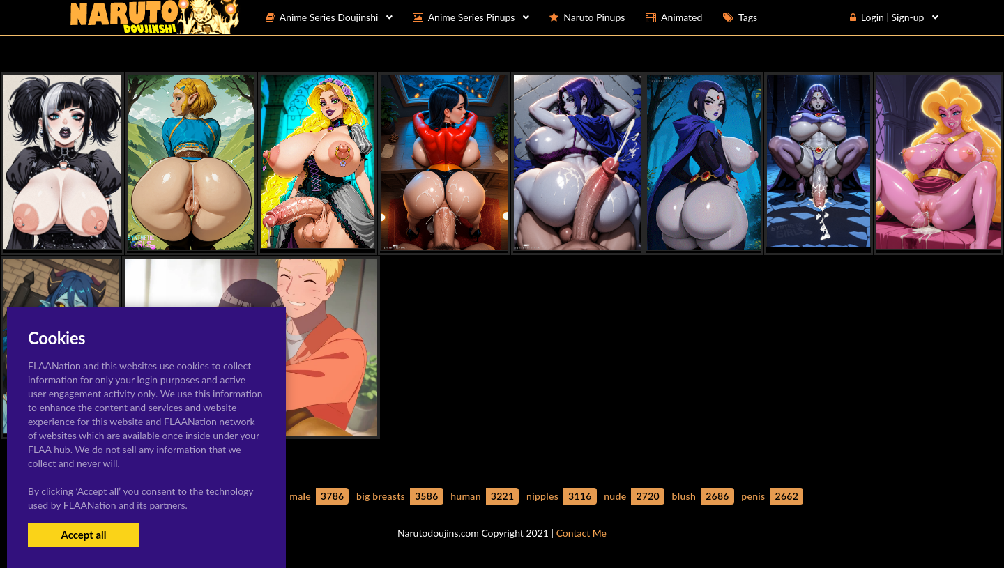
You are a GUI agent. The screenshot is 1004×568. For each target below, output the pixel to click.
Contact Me (581, 533)
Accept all (83, 534)
